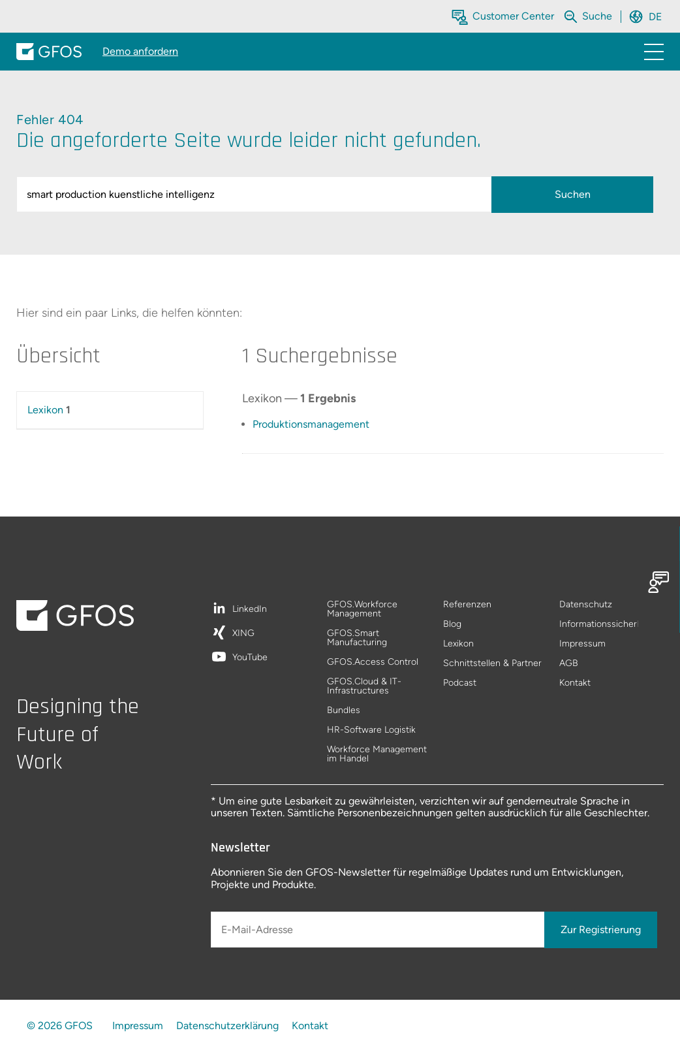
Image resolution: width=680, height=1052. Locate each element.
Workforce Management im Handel (377, 754)
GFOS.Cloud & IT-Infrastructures (364, 686)
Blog (452, 625)
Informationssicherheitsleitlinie (611, 625)
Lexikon (45, 410)
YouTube (250, 657)
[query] (255, 194)
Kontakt (575, 683)
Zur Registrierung (601, 929)
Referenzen (467, 605)
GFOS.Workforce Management (362, 609)
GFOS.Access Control (372, 662)
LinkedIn (249, 609)
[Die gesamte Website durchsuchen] (598, 16)
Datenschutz (585, 605)
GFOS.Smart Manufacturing (357, 638)
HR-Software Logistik (371, 730)
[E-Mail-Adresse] (378, 930)
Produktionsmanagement (311, 424)
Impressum (582, 644)
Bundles (343, 711)
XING (243, 634)
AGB (568, 664)
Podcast (459, 683)
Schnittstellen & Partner (492, 664)
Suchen (573, 194)
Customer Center (513, 16)
